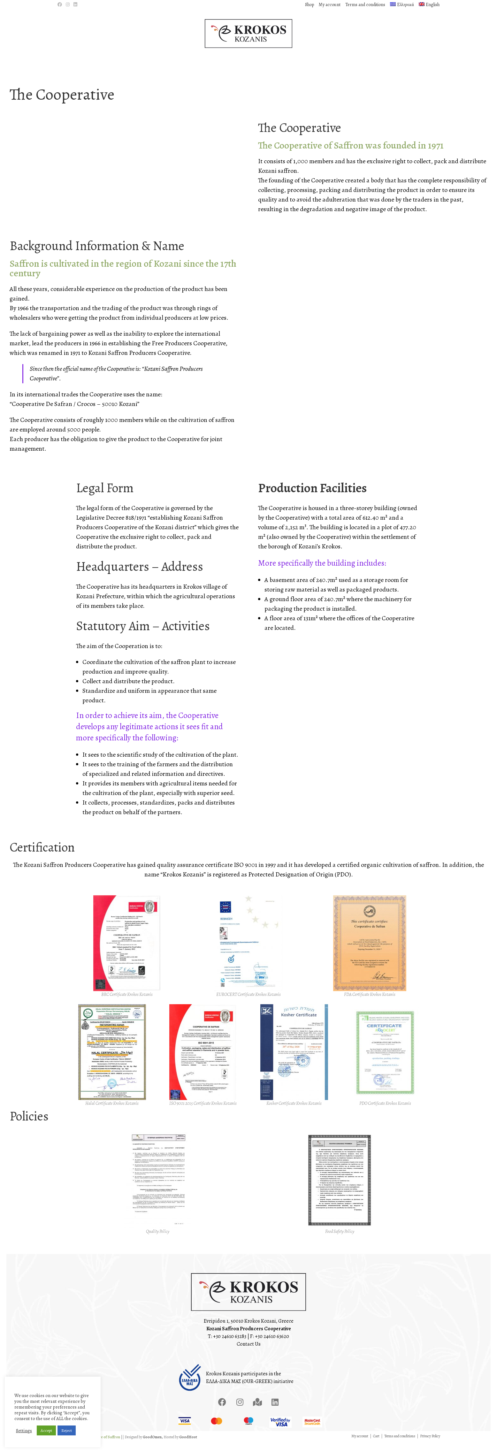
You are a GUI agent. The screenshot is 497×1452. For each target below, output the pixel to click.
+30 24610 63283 (229, 1345)
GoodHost (188, 1445)
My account (329, 5)
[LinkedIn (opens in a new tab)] (75, 5)
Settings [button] (24, 1430)
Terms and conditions (365, 5)
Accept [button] (46, 1430)
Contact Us (249, 1353)
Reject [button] (66, 1430)
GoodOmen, (153, 1445)
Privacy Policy (430, 1445)
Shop (309, 5)
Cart (376, 1445)
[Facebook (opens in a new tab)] (60, 5)
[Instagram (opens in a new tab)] (68, 5)
